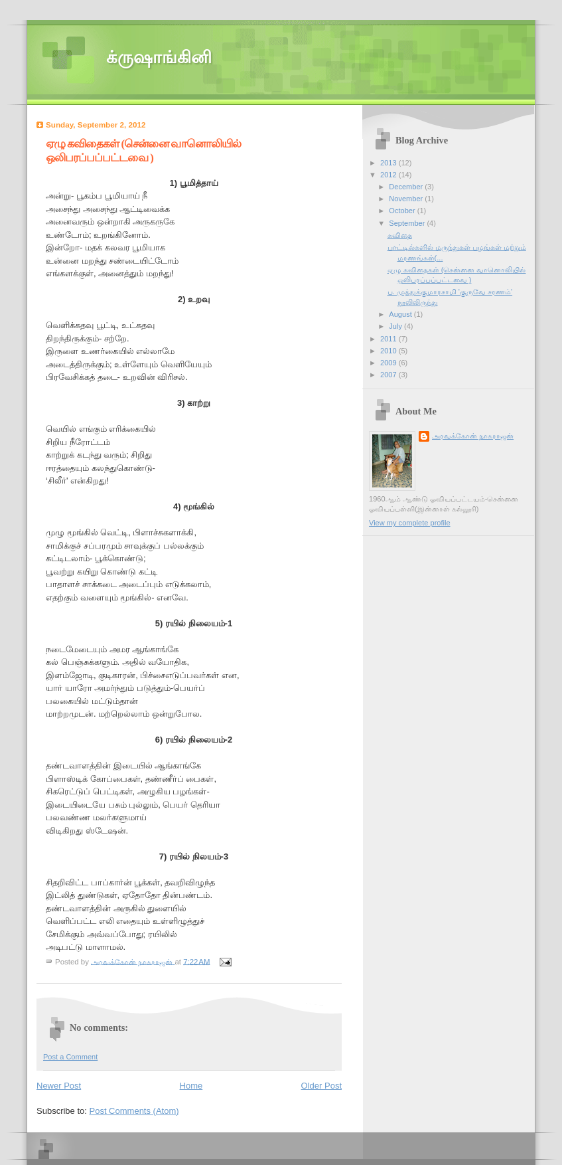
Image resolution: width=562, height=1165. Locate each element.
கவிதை (399, 235)
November (407, 199)
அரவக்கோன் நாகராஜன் (473, 436)
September (408, 223)
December (407, 187)
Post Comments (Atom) (134, 1111)
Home (191, 1086)
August (401, 314)
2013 (389, 163)
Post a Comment (70, 1057)
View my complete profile (410, 523)
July (396, 326)
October (403, 211)
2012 (389, 175)
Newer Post (58, 1086)
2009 (389, 363)
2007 (389, 375)
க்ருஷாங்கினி (159, 57)
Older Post (321, 1086)
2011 (389, 339)
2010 (389, 351)
